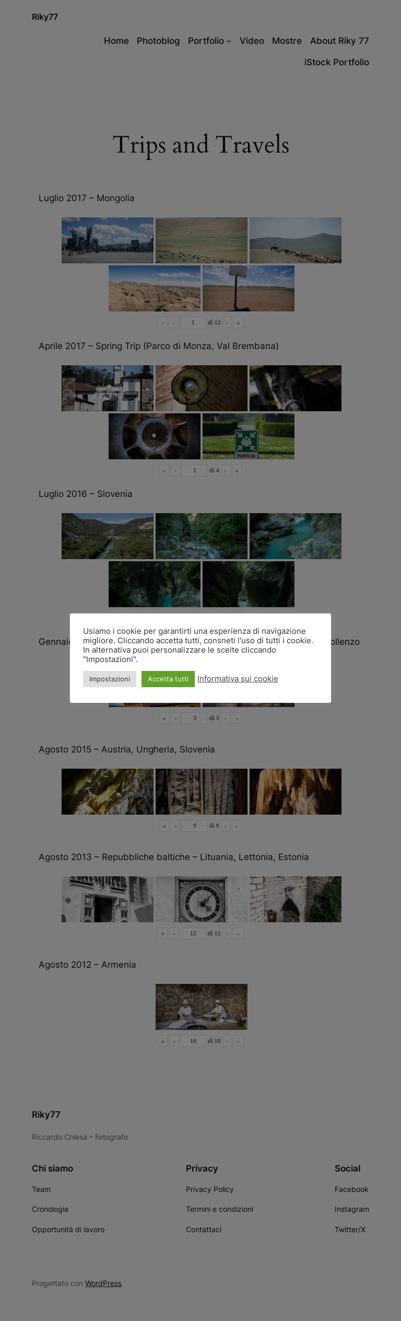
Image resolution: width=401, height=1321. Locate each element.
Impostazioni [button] (109, 679)
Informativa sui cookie (237, 678)
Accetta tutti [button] (168, 679)
